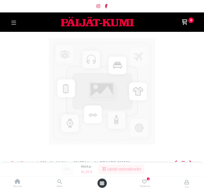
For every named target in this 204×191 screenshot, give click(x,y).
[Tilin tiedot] (186, 182)
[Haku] (59, 181)
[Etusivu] (17, 181)
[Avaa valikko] (102, 183)
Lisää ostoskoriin (121, 169)
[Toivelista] (144, 182)
